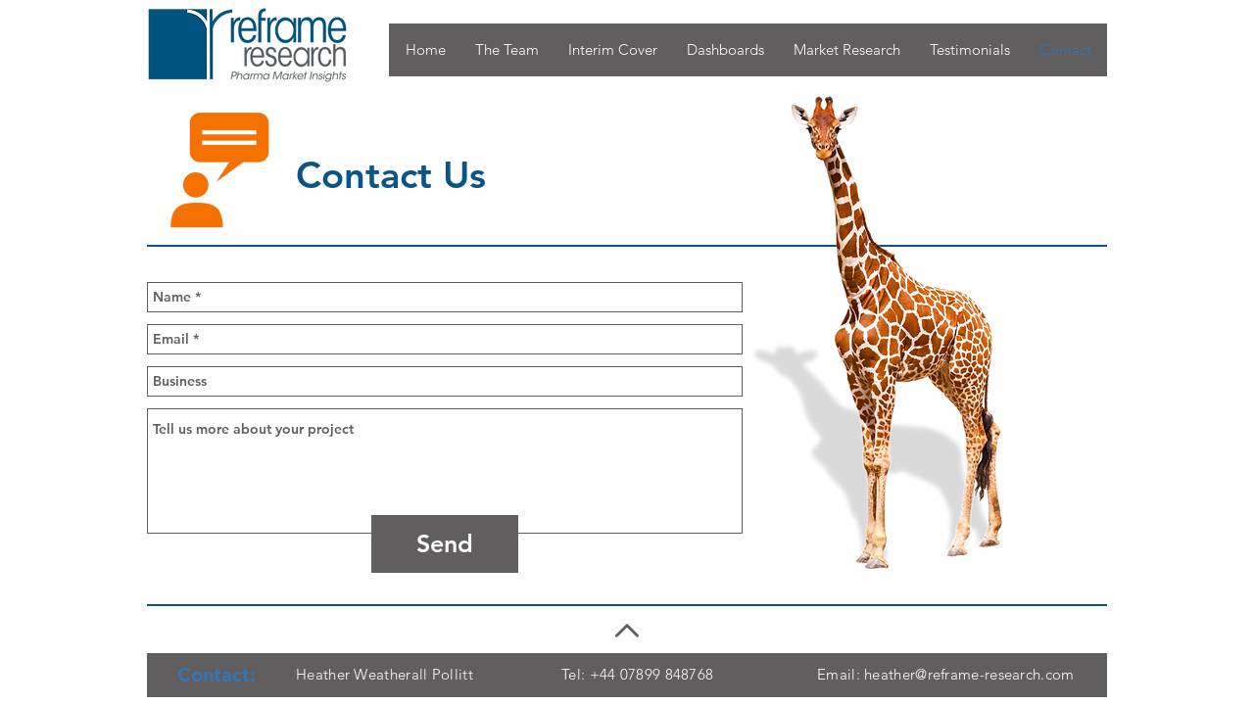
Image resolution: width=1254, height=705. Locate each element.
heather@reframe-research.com (969, 674)
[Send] (444, 544)
